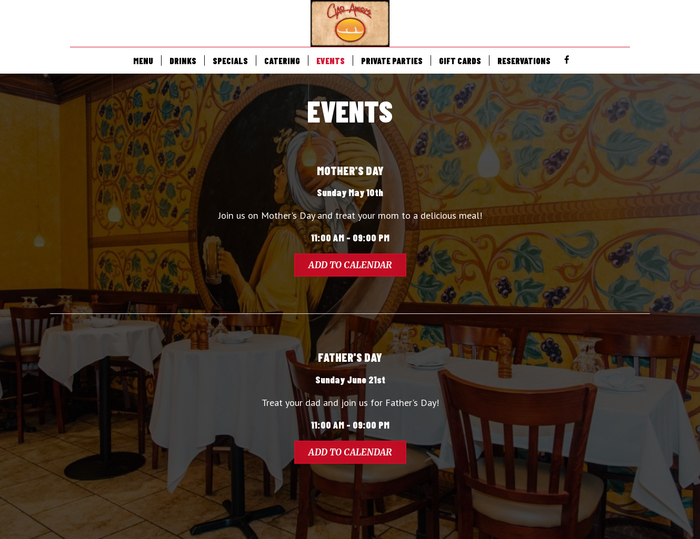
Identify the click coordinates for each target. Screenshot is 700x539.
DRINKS (182, 60)
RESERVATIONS (524, 60)
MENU (143, 60)
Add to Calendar (350, 265)
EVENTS (330, 60)
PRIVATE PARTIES (392, 60)
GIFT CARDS (460, 60)
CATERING (282, 60)
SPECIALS (230, 60)
